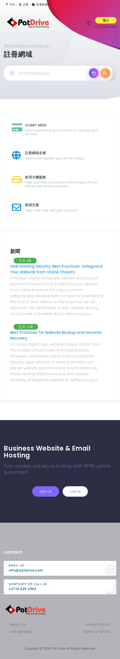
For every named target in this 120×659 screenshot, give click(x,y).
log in (75, 491)
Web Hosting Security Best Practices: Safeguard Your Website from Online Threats (56, 269)
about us (17, 625)
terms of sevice (96, 632)
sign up (46, 491)
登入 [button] (106, 20)
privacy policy (98, 625)
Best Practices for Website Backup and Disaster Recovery (56, 335)
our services (21, 632)
